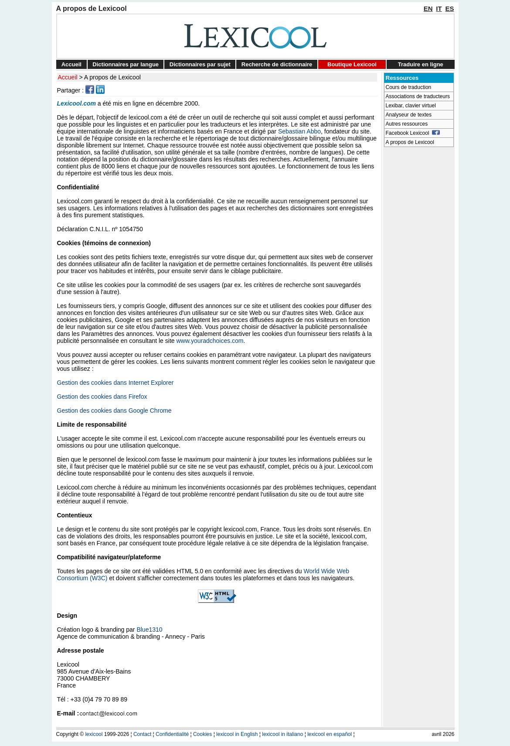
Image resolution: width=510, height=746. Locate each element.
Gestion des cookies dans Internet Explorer (115, 382)
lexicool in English (237, 734)
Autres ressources (407, 124)
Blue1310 (149, 629)
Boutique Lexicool (352, 64)
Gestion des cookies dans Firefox (102, 396)
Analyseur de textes (409, 115)
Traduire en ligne (420, 64)
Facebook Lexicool (413, 133)
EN (428, 8)
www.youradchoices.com (209, 340)
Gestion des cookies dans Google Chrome (114, 410)
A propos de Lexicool (112, 77)
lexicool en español (329, 734)
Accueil (71, 64)
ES (449, 8)
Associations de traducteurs (418, 96)
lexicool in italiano (282, 734)
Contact (142, 734)
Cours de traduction (409, 87)
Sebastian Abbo (299, 131)
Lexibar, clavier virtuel (411, 106)
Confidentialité (172, 734)
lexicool (93, 734)
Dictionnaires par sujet (200, 64)
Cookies (202, 734)
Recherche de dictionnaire (277, 64)
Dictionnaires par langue (125, 64)
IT (439, 8)
